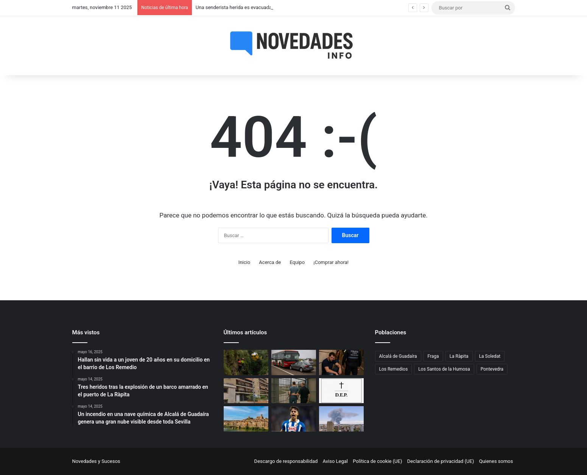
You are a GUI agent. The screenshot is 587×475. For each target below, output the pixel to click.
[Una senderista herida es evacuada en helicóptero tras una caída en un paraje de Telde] (246, 362)
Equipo (297, 262)
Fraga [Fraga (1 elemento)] (433, 356)
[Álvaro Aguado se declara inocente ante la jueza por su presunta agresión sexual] (293, 419)
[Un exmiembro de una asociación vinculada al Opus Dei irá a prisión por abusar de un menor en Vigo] (293, 391)
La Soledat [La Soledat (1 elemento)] (489, 356)
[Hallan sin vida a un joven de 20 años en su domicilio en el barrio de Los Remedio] (246, 391)
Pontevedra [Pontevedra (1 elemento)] (492, 369)
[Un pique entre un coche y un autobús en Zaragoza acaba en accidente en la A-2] (293, 362)
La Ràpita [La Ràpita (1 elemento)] (459, 356)
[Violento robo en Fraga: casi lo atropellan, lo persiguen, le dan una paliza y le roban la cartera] (246, 419)
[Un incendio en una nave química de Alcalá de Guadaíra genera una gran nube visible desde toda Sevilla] (341, 419)
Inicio (244, 262)
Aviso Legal (335, 461)
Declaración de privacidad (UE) (440, 461)
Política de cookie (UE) (377, 461)
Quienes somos (496, 461)
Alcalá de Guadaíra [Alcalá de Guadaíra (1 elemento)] (398, 356)
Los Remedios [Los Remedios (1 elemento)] (393, 369)
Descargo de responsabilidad (286, 461)
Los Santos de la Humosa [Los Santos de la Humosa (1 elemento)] (444, 369)
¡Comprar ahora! (331, 262)
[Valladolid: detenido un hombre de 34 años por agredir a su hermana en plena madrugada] (341, 362)
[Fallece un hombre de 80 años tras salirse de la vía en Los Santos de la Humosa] (341, 391)
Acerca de (270, 262)
